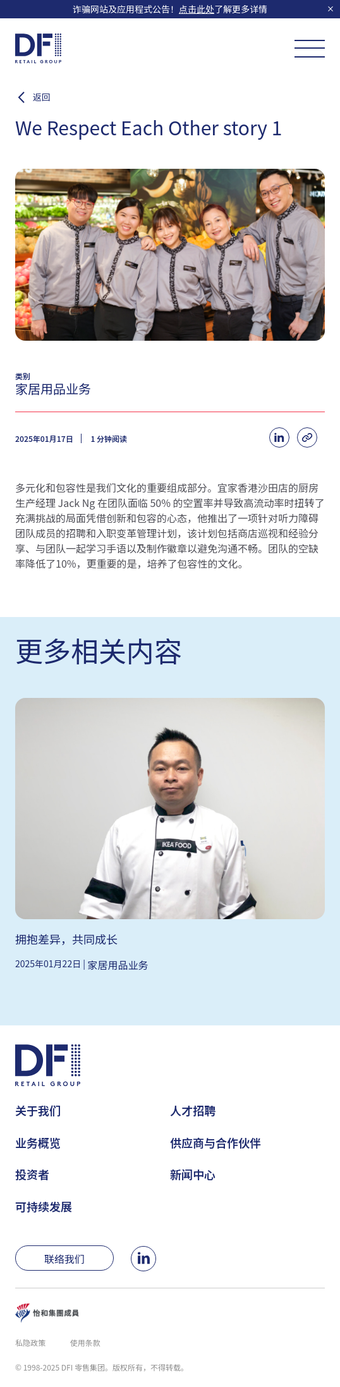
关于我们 (38, 1110)
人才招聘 (193, 1110)
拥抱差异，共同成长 (66, 939)
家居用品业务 (118, 964)
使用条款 (85, 1342)
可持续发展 (43, 1206)
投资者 (32, 1174)
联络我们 (64, 1258)
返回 (42, 97)
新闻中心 (193, 1174)
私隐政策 (30, 1342)
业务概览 (38, 1142)
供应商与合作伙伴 (215, 1142)
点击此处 (196, 9)
